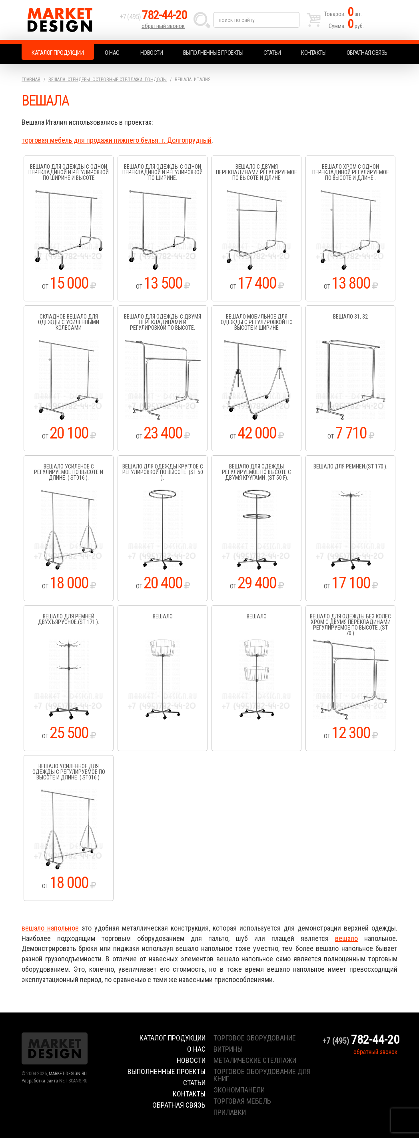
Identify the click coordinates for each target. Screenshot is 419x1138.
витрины (228, 1049)
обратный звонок (163, 26)
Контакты (313, 52)
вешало (346, 938)
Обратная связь (367, 52)
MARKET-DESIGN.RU (68, 1073)
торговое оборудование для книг (262, 1075)
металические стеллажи (254, 1060)
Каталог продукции (58, 52)
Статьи (272, 52)
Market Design (69, 20)
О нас (112, 52)
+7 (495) (153, 16)
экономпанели (239, 1090)
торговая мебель (242, 1101)
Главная (31, 79)
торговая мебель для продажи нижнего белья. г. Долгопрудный (116, 140)
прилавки (229, 1112)
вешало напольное (50, 928)
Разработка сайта (40, 1081)
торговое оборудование (254, 1038)
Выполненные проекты (213, 52)
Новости (151, 52)
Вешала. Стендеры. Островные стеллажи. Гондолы (107, 79)
